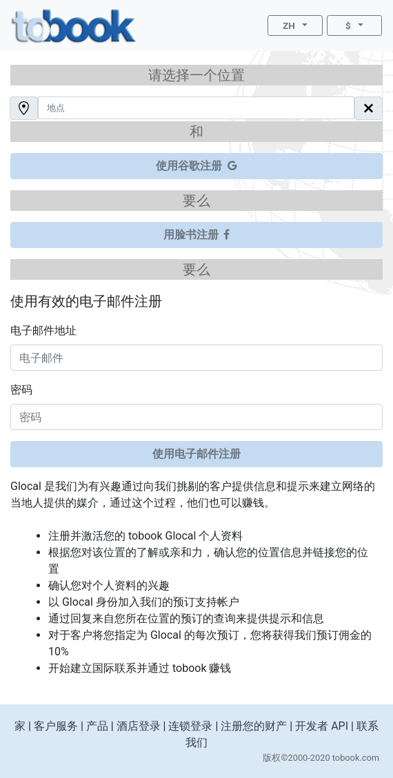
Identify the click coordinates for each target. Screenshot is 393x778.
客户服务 (56, 726)
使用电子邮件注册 (196, 453)
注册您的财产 (254, 726)
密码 (21, 389)
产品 (97, 726)
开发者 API (321, 726)
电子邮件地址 (43, 330)
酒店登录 (139, 726)
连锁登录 (190, 726)
